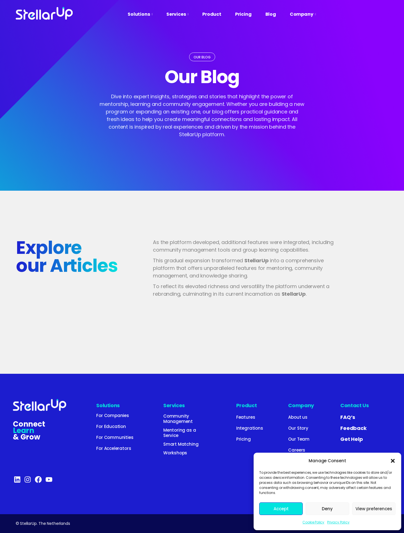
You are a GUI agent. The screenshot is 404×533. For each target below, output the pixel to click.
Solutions (108, 405)
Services (174, 405)
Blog (270, 14)
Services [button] (177, 14)
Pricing (243, 14)
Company (301, 405)
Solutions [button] (140, 14)
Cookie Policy (313, 522)
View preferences (373, 509)
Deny (327, 509)
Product (211, 14)
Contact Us (354, 405)
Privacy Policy (338, 522)
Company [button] (303, 14)
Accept (281, 509)
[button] (393, 461)
